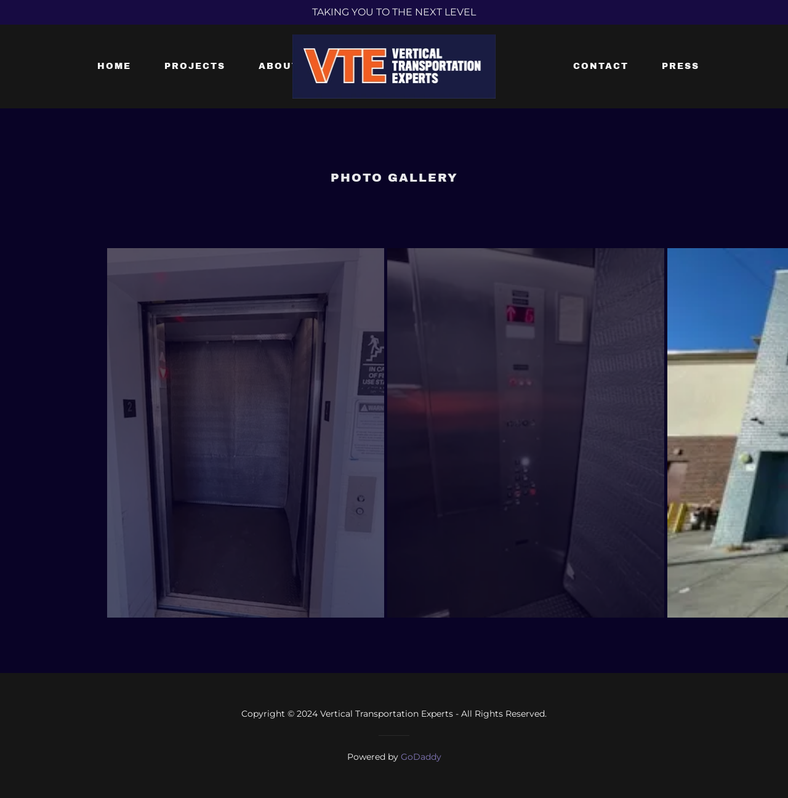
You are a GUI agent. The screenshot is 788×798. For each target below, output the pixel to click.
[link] (394, 65)
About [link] (279, 66)
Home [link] (114, 66)
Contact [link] (601, 66)
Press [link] (680, 66)
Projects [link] (194, 66)
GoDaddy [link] (421, 756)
